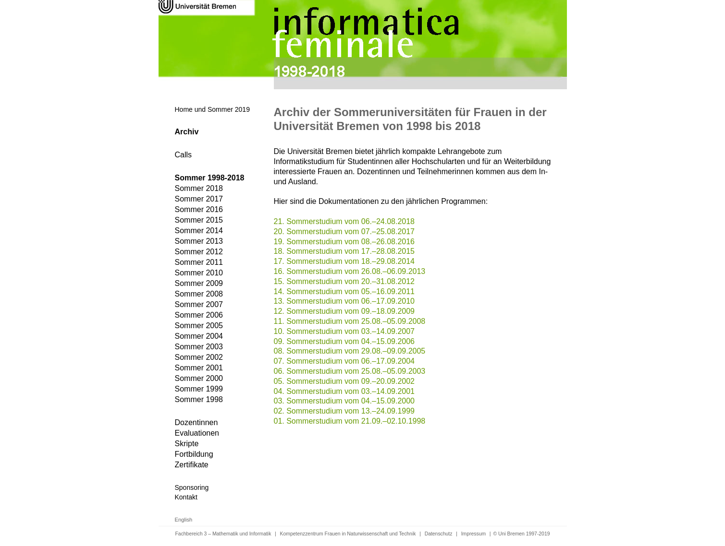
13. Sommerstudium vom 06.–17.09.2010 (344, 301)
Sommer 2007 (199, 304)
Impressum (473, 533)
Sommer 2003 (199, 347)
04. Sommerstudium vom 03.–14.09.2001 (344, 391)
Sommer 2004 (199, 336)
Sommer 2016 (199, 209)
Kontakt (186, 497)
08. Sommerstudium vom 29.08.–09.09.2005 (350, 351)
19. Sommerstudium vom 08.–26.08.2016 (344, 241)
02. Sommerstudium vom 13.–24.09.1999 (344, 411)
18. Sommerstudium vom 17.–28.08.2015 (344, 251)
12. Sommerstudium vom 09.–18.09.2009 (344, 311)
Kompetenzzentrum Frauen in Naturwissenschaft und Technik (348, 533)
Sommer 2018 (199, 188)
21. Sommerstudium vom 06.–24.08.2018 (344, 221)
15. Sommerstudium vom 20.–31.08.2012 (344, 281)
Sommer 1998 (199, 399)
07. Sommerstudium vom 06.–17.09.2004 (344, 361)
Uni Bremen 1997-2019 (524, 533)
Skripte (187, 443)
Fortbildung (194, 454)
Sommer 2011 (199, 262)
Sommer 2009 (199, 283)
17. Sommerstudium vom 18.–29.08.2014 (344, 261)
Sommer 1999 (199, 389)
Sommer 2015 (199, 220)
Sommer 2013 (199, 241)
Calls (183, 155)
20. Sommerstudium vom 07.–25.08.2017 (344, 231)
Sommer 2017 (199, 199)
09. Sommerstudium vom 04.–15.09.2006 (344, 341)
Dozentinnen (196, 422)
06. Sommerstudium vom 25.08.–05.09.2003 (350, 371)
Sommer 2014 (199, 230)
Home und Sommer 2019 (212, 109)
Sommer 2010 (199, 273)
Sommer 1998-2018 (210, 178)
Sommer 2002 (199, 357)
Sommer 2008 (199, 294)
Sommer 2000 (199, 378)
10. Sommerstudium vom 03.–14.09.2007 (344, 331)
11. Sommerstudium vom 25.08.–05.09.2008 (350, 321)
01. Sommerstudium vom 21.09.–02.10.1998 (350, 421)
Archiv (187, 132)
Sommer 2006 (199, 315)
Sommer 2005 (199, 325)
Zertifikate (192, 465)
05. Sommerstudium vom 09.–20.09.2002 (344, 381)
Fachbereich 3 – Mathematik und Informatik (223, 533)
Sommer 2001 (199, 368)
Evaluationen (197, 433)
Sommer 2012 (199, 252)
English (184, 519)
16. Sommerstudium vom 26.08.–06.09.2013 (350, 271)
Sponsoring (192, 487)
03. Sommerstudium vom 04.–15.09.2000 (344, 401)
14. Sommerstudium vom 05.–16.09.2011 (344, 291)
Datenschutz (439, 533)
